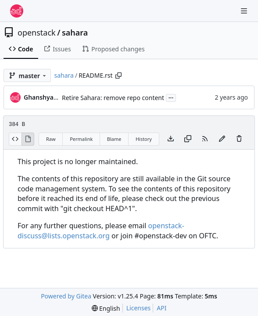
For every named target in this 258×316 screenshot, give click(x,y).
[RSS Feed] (205, 139)
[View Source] (15, 139)
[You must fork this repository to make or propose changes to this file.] (222, 139)
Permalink (81, 139)
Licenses (138, 308)
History (144, 139)
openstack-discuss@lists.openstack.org (101, 231)
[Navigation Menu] (245, 11)
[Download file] (171, 139)
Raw (51, 139)
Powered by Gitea (66, 296)
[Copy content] (188, 139)
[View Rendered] (28, 139)
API (161, 308)
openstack (37, 32)
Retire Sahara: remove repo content (113, 97)
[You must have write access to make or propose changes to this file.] (239, 139)
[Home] (16, 11)
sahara (75, 32)
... (171, 97)
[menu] (106, 308)
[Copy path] (118, 75)
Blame (114, 139)
